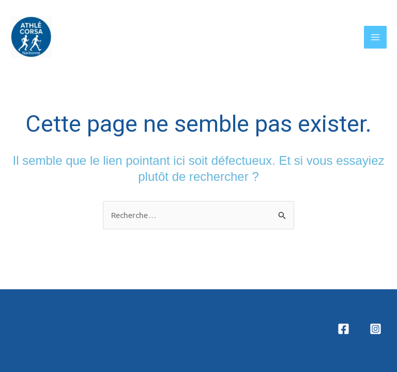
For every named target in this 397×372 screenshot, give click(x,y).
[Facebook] (343, 329)
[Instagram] (375, 329)
